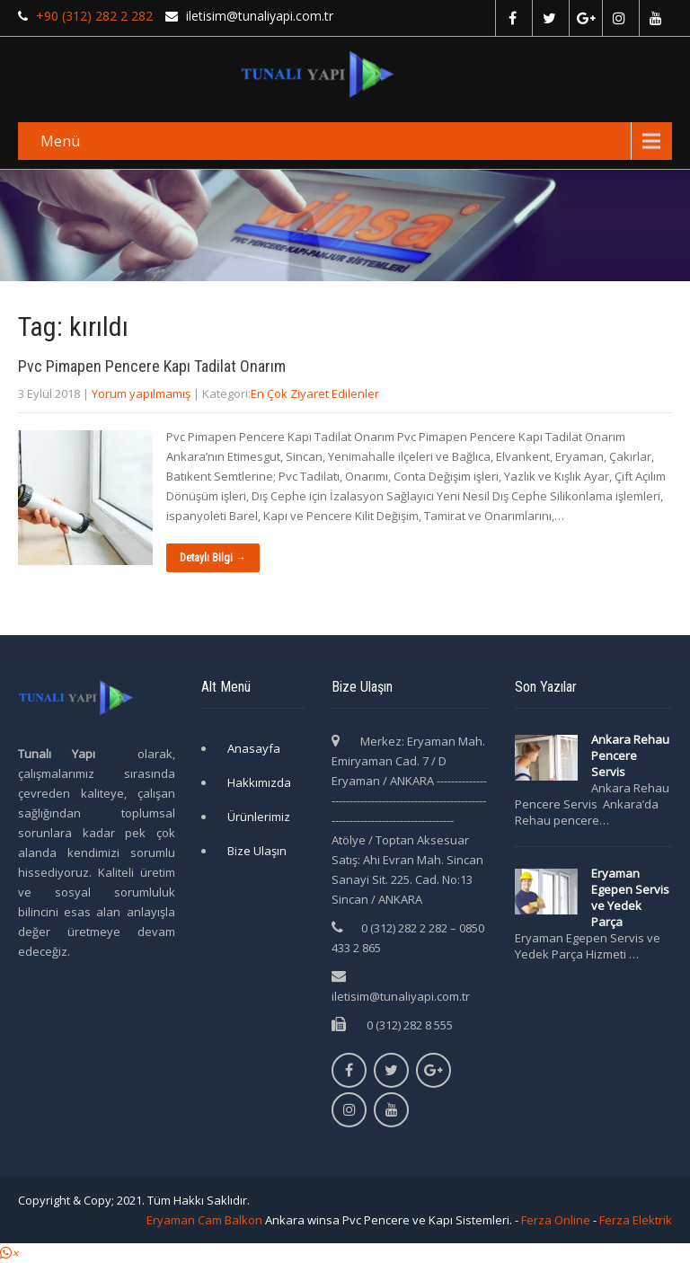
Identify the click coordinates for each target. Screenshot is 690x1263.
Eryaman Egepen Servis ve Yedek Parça (630, 897)
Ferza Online (555, 1220)
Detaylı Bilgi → (213, 558)
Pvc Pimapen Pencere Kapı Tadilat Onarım (152, 366)
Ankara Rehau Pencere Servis (630, 755)
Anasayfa (253, 748)
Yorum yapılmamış (141, 393)
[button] (9, 1253)
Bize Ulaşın (257, 851)
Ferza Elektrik (635, 1220)
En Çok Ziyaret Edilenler (315, 393)
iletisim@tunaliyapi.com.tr (401, 996)
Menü (60, 141)
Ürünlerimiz (258, 816)
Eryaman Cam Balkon (204, 1220)
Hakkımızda (259, 782)
